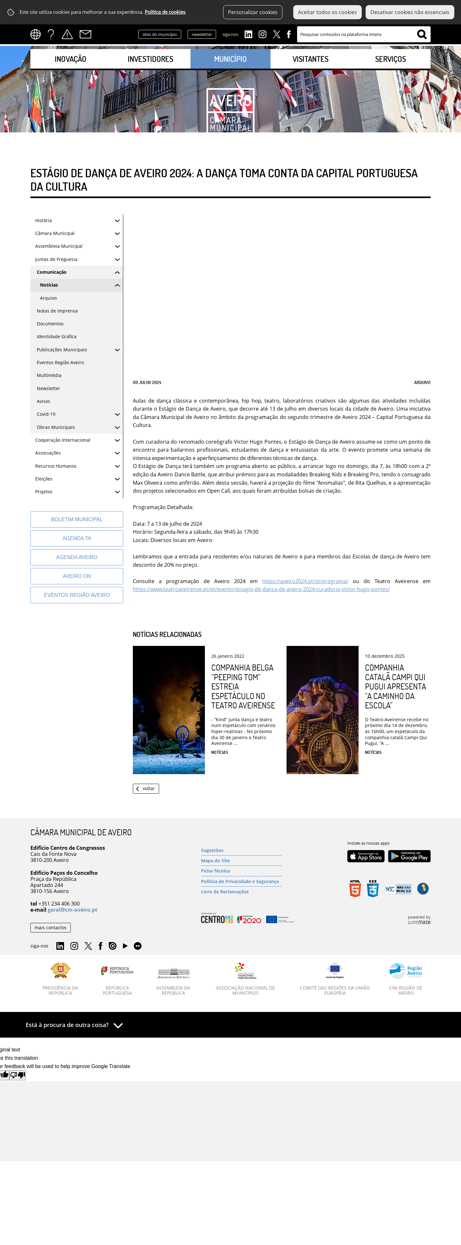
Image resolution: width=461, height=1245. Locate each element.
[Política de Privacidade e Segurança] (241, 881)
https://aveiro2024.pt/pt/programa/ (305, 581)
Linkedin (248, 33)
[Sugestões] (241, 850)
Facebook (289, 33)
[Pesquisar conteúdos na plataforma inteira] (422, 34)
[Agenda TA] (76, 538)
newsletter (202, 34)
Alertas (67, 34)
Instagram (262, 33)
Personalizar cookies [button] (253, 12)
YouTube (125, 947)
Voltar (149, 788)
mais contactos (51, 927)
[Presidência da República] (60, 979)
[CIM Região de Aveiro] (406, 979)
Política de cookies (165, 12)
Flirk (138, 946)
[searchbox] (364, 34)
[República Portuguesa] (117, 979)
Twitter (276, 33)
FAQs (51, 34)
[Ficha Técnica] (241, 870)
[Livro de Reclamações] (241, 891)
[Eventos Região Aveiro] (76, 595)
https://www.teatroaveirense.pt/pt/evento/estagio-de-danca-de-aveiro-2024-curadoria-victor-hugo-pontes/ (261, 589)
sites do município (159, 34)
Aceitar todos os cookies (327, 12)
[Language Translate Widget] (37, 34)
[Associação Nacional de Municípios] (246, 979)
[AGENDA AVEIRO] (76, 557)
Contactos (85, 34)
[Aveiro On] (76, 576)
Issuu (113, 946)
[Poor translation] (17, 1075)
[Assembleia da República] (173, 982)
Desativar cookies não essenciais (409, 12)
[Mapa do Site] (241, 860)
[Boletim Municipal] (76, 519)
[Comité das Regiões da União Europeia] (335, 979)
